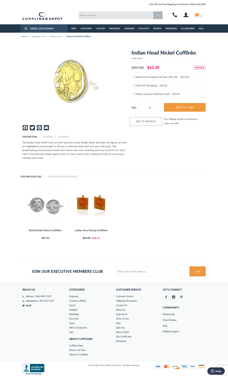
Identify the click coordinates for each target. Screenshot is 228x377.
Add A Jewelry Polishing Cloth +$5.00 (156, 93)
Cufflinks (86, 28)
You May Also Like (31, 176)
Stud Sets (143, 28)
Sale (201, 28)
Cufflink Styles (76, 345)
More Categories (39, 29)
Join (197, 271)
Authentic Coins (38, 36)
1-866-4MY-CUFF (43, 296)
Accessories (188, 28)
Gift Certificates (124, 336)
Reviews (48, 137)
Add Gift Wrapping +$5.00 (150, 85)
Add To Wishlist (146, 121)
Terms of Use (122, 318)
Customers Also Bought (63, 176)
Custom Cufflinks (77, 300)
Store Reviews (165, 320)
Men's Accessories (78, 327)
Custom (100, 28)
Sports (157, 28)
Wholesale (121, 341)
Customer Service (124, 296)
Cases (72, 323)
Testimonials (165, 314)
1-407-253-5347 (46, 300)
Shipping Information (126, 300)
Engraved (114, 28)
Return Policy (122, 332)
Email (28, 305)
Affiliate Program (165, 331)
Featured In (121, 314)
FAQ (118, 323)
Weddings (171, 28)
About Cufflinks (81, 338)
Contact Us (121, 305)
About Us (120, 309)
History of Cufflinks (78, 354)
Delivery (64, 137)
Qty (134, 107)
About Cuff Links (77, 350)
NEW (73, 28)
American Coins (56, 36)
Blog (165, 325)
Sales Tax (120, 327)
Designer (129, 28)
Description (29, 137)
